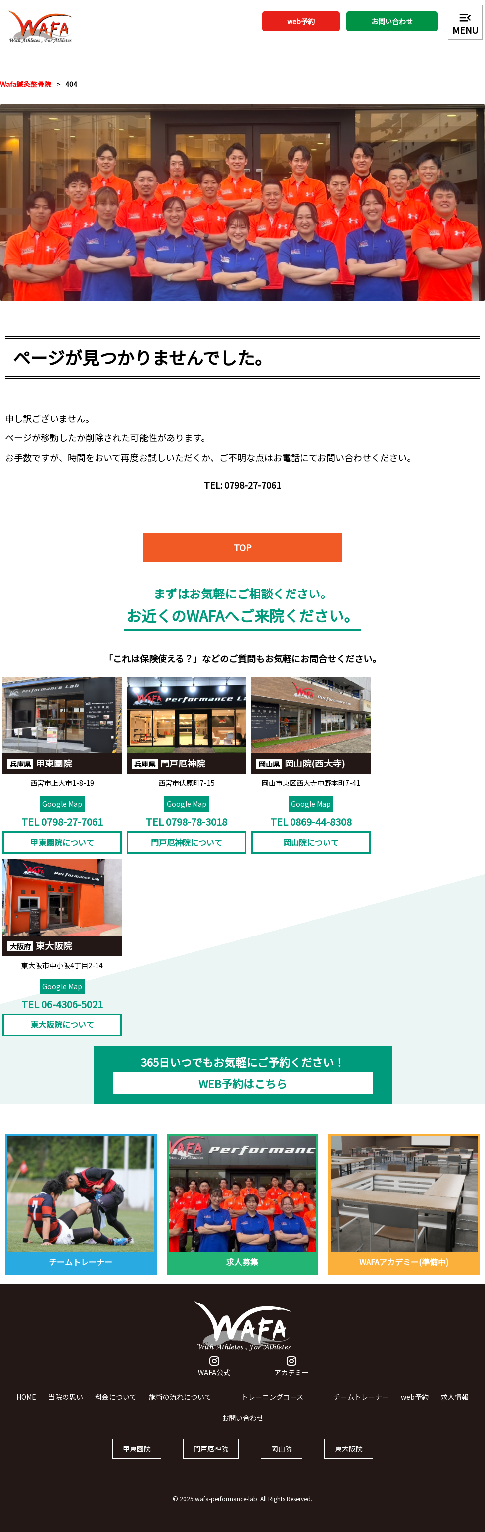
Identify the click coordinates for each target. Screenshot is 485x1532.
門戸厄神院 (211, 1450)
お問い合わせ (392, 21)
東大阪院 (349, 1450)
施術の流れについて (180, 1399)
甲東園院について (62, 844)
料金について (116, 1399)
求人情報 (455, 1399)
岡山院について (311, 844)
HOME (26, 1399)
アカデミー (291, 1369)
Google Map (62, 805)
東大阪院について (62, 1026)
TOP (243, 550)
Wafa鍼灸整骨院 (25, 84)
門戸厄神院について (186, 844)
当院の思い (65, 1399)
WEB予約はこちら (242, 1085)
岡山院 (281, 1450)
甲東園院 (137, 1450)
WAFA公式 (214, 1369)
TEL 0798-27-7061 (62, 823)
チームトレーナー (361, 1399)
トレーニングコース (272, 1399)
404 (71, 84)
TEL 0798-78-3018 (186, 823)
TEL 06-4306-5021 (62, 1005)
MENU (465, 23)
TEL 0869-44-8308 (311, 823)
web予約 (301, 21)
